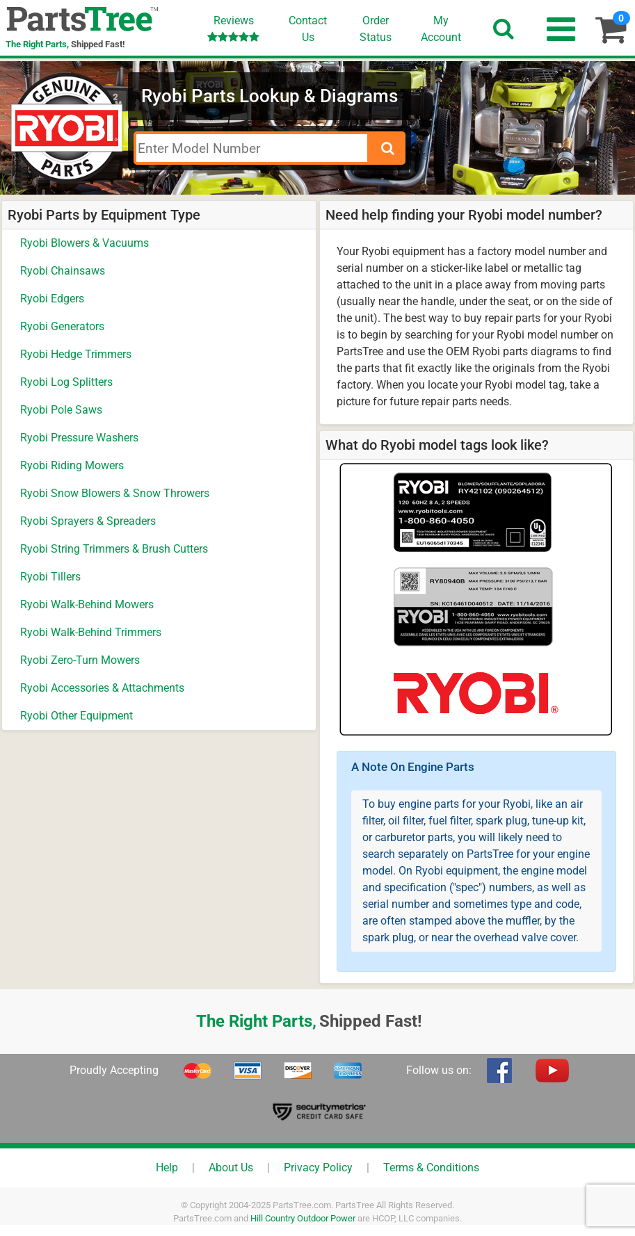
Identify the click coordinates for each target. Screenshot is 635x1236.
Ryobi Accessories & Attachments (102, 687)
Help (167, 1167)
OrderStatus (376, 29)
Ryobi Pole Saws (61, 409)
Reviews (233, 28)
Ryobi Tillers (50, 576)
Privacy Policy (318, 1167)
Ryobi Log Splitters (66, 382)
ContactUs (308, 29)
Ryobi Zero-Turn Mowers (80, 660)
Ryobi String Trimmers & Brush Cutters (114, 548)
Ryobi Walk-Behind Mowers (87, 604)
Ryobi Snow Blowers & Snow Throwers (114, 493)
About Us (231, 1167)
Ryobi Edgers (52, 298)
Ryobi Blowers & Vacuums (84, 243)
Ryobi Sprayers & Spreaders (88, 521)
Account (441, 28)
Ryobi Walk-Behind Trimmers (90, 632)
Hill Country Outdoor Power (302, 1218)
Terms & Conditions (431, 1167)
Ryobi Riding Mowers (72, 465)
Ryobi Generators (62, 326)
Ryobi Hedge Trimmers (75, 354)
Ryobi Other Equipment (76, 715)
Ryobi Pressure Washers (79, 437)
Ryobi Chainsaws (62, 270)
